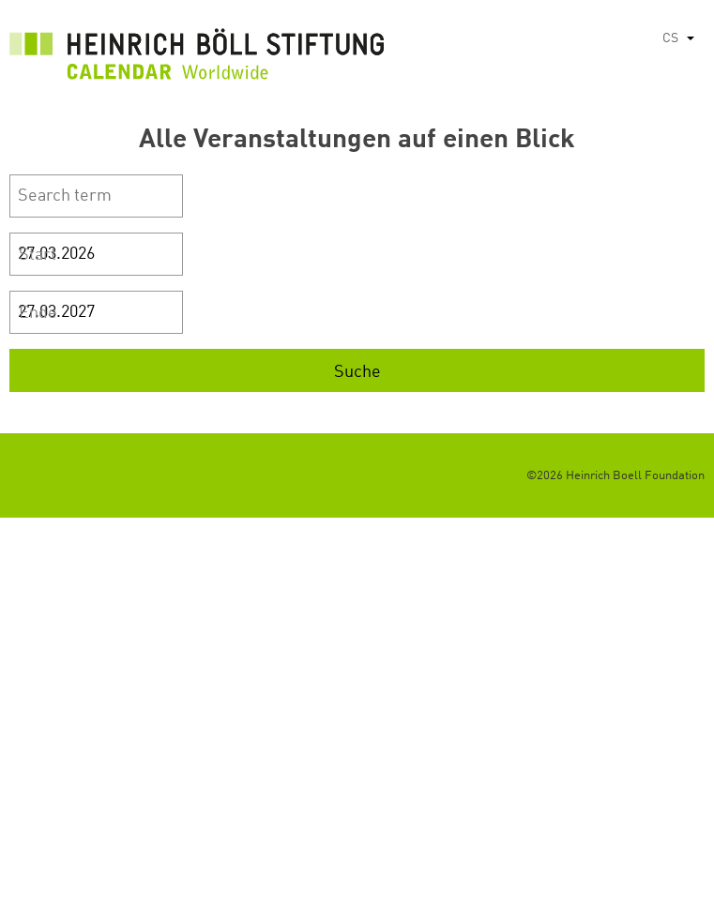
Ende (38, 313)
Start (37, 255)
